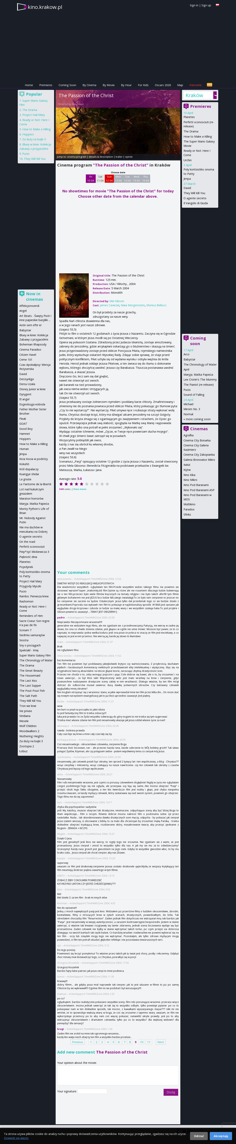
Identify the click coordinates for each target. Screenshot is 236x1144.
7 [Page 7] (124, 1042)
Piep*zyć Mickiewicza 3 (34, 552)
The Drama (191, 131)
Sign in (194, 5)
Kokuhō (24, 464)
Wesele (24, 721)
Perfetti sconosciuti (32, 546)
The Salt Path (28, 696)
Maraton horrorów (31, 498)
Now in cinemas (34, 296)
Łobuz (23, 751)
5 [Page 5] (113, 1042)
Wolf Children (28, 726)
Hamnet (24, 434)
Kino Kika (189, 475)
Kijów (187, 470)
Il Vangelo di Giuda (196, 203)
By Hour (126, 85)
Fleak (22, 419)
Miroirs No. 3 (192, 409)
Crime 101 (25, 359)
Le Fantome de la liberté (35, 484)
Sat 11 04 (100, 178)
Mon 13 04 (118, 178)
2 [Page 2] (96, 1042)
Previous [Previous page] (77, 1042)
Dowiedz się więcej (16, 1138)
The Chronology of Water (200, 364)
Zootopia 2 (26, 746)
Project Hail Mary (33, 115)
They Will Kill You (194, 193)
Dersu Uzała (27, 384)
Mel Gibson (78, 104)
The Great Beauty (31, 670)
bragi (60, 1029)
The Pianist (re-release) (199, 384)
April (186, 369)
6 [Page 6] (119, 1042)
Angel (23, 311)
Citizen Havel (27, 355)
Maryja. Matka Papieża (198, 374)
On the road (27, 542)
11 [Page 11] (148, 1042)
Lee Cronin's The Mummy (200, 379)
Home (29, 85)
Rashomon (26, 601)
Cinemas (199, 428)
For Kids (143, 85)
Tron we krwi (27, 706)
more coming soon (198, 419)
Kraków (194, 95)
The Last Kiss (28, 680)
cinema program (76, 156)
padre (61, 617)
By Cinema (89, 85)
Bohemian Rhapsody (32, 344)
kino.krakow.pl (45, 6)
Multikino (189, 504)
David (187, 188)
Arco (186, 354)
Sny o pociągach (30, 645)
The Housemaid (29, 675)
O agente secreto (195, 198)
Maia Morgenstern (133, 305)
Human (24, 449)
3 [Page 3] (102, 1042)
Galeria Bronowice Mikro (199, 460)
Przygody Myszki (30, 586)
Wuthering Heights (31, 736)
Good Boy (26, 429)
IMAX (187, 465)
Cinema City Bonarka (197, 440)
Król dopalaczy (28, 469)
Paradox (189, 509)
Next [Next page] (160, 1042)
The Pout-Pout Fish (32, 691)
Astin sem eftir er (30, 325)
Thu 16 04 (145, 178)
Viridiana (24, 716)
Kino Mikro (190, 480)
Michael (188, 404)
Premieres (45, 85)
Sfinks (187, 514)
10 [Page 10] (141, 1042)
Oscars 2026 (163, 85)
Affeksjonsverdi (29, 306)
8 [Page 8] (130, 1042)
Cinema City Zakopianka (199, 454)
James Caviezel (109, 305)
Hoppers (28, 134)
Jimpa (187, 179)
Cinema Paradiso (30, 349)
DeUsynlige (26, 379)
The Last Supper (30, 685)
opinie (129, 156)
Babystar (189, 359)
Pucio (187, 390)
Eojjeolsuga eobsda (32, 404)
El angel (24, 399)
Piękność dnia (28, 557)
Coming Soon (67, 85)
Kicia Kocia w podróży (33, 459)
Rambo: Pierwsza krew (34, 596)
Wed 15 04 (136, 178)
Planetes (189, 117)
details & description (101, 156)
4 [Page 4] (108, 1042)
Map (180, 85)
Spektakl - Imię (28, 650)
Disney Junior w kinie (32, 389)
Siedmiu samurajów (32, 635)
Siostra (23, 640)
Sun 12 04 (109, 178)
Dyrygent (25, 394)
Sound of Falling (194, 395)
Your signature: (67, 1091)
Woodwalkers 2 (29, 731)
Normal (188, 414)
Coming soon (198, 340)
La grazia (25, 479)
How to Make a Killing (198, 136)
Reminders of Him (31, 616)
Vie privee (25, 711)
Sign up (206, 5)
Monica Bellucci (156, 305)
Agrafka (189, 435)
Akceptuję (221, 1136)
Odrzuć (199, 1136)
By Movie (109, 85)
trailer (119, 156)
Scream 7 (25, 630)
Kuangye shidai (29, 474)
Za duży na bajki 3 (34, 139)
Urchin (188, 160)
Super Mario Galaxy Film (35, 655)
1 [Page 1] (91, 1042)
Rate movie (79, 489)
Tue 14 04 (127, 178)
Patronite (195, 85)
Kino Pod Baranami (196, 485)
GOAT (23, 423)
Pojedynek (26, 567)
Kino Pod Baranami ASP (199, 490)
